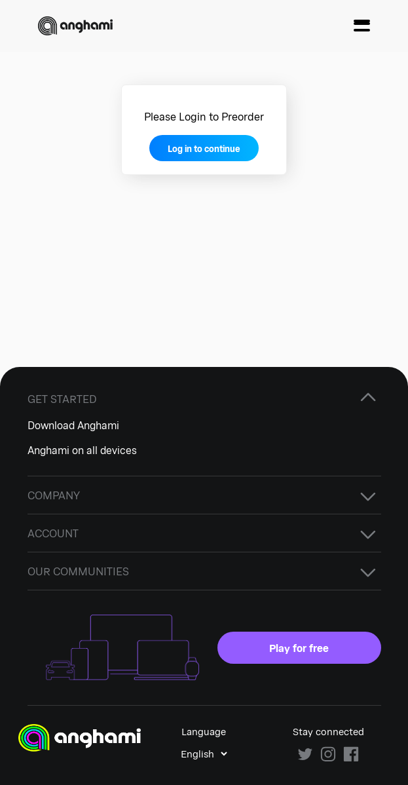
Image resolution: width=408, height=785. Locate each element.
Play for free (299, 647)
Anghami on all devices (82, 449)
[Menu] (362, 26)
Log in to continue (204, 148)
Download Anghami (73, 424)
